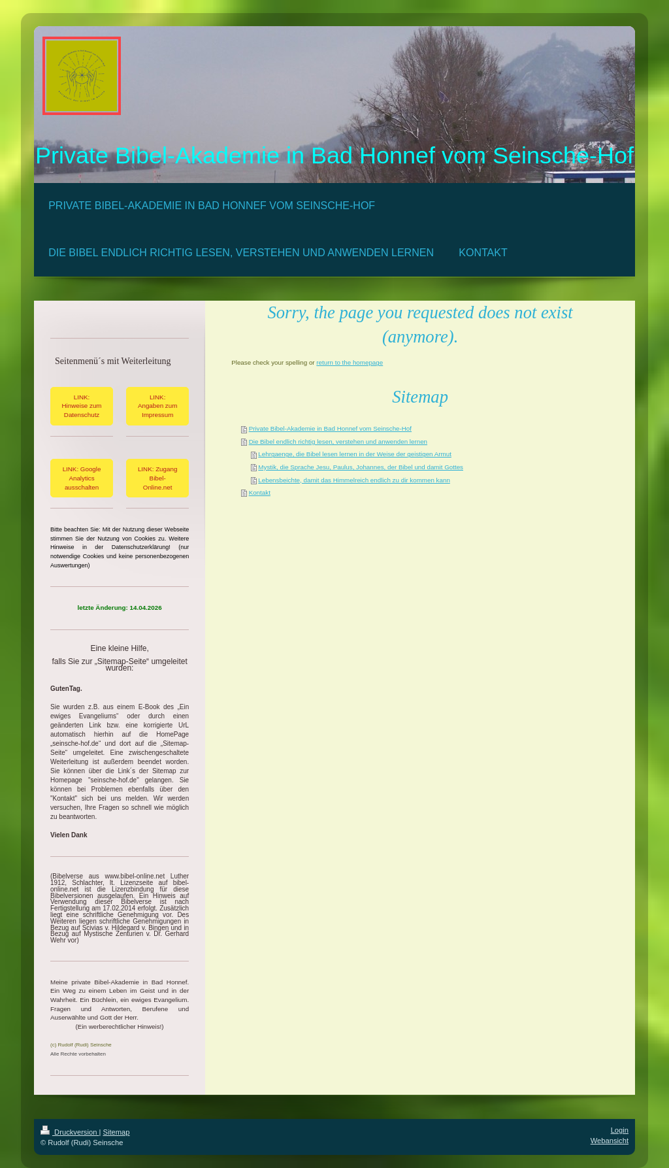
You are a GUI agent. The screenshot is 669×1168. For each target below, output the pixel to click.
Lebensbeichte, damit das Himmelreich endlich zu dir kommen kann (354, 480)
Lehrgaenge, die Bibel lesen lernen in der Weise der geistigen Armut (354, 454)
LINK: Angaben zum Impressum (157, 405)
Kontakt (259, 492)
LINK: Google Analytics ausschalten (82, 477)
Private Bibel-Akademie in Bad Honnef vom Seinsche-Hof (330, 428)
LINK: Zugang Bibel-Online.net (157, 477)
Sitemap (116, 1132)
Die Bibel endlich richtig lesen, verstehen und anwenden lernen (338, 441)
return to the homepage (349, 362)
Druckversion (70, 1132)
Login (619, 1130)
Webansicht (609, 1140)
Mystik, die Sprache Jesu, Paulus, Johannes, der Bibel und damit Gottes (360, 467)
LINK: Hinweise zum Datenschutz (82, 405)
